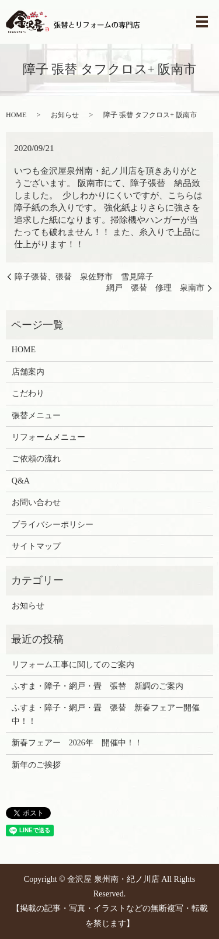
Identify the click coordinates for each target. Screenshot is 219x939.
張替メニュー (36, 415)
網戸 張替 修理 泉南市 (155, 287)
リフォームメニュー (48, 437)
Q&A (21, 480)
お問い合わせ (36, 502)
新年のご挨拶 (36, 765)
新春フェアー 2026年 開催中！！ (77, 742)
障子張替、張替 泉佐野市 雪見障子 (84, 276)
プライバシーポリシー (52, 524)
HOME (16, 115)
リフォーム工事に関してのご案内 (73, 664)
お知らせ (65, 115)
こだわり (28, 393)
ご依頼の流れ (36, 458)
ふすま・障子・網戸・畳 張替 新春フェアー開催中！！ (106, 714)
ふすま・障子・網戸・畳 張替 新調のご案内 (97, 686)
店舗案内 (28, 371)
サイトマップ (36, 546)
